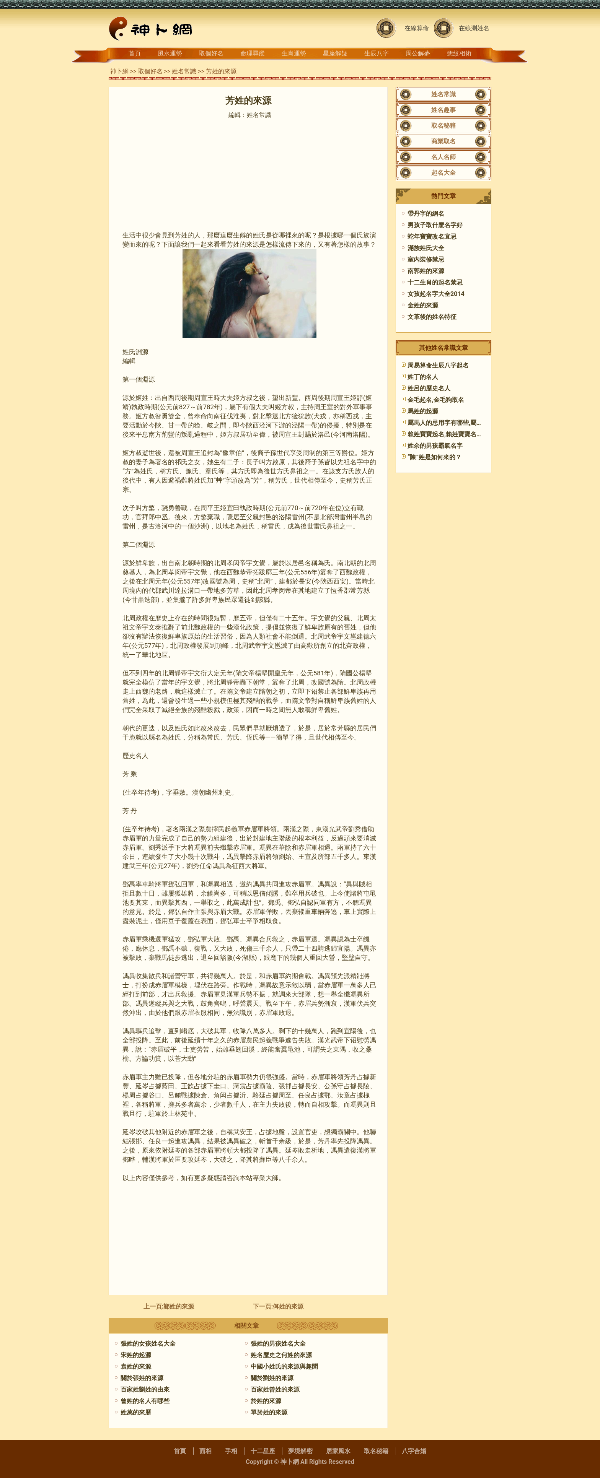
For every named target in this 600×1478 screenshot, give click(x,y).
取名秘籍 (443, 125)
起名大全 (443, 172)
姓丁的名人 (423, 376)
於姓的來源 (266, 1401)
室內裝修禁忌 (426, 259)
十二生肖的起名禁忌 (435, 282)
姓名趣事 (443, 110)
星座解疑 (335, 53)
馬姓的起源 (423, 411)
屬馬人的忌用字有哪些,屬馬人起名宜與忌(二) (469, 422)
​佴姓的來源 (288, 1306)
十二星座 (263, 1451)
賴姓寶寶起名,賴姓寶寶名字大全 (451, 434)
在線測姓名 (474, 28)
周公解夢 (418, 53)
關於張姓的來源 (142, 1378)
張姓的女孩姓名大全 (148, 1343)
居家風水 (338, 1451)
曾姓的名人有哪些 (145, 1401)
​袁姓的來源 (136, 1366)
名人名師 (443, 157)
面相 (205, 1451)
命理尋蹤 (252, 53)
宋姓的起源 (136, 1355)
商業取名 (443, 141)
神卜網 (119, 71)
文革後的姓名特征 (432, 316)
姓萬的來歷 (136, 1412)
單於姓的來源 (269, 1412)
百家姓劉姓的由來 (145, 1389)
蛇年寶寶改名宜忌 (432, 236)
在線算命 (416, 28)
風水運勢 (170, 53)
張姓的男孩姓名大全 (278, 1343)
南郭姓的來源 (426, 271)
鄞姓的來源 (178, 1306)
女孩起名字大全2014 (436, 294)
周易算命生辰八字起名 (438, 365)
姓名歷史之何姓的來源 (281, 1355)
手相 (231, 1451)
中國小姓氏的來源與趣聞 (284, 1366)
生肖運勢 (294, 53)
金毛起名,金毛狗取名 (436, 399)
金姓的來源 (423, 305)
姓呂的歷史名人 (429, 388)
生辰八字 (376, 53)
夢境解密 (300, 1451)
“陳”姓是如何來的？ (434, 457)
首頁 (135, 53)
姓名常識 (184, 71)
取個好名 (211, 53)
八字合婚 (414, 1451)
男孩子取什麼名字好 (435, 225)
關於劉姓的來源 (272, 1378)
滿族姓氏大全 (426, 248)
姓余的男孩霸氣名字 (435, 445)
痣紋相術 (459, 53)
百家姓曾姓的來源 (275, 1389)
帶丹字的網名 (426, 213)
